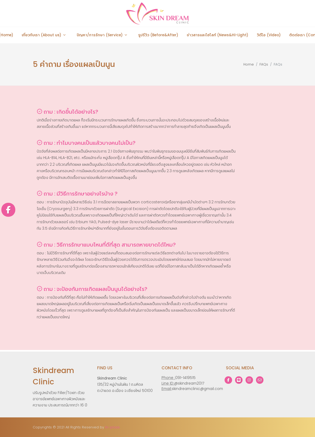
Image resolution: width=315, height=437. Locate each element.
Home (248, 64)
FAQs (263, 64)
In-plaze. (112, 427)
